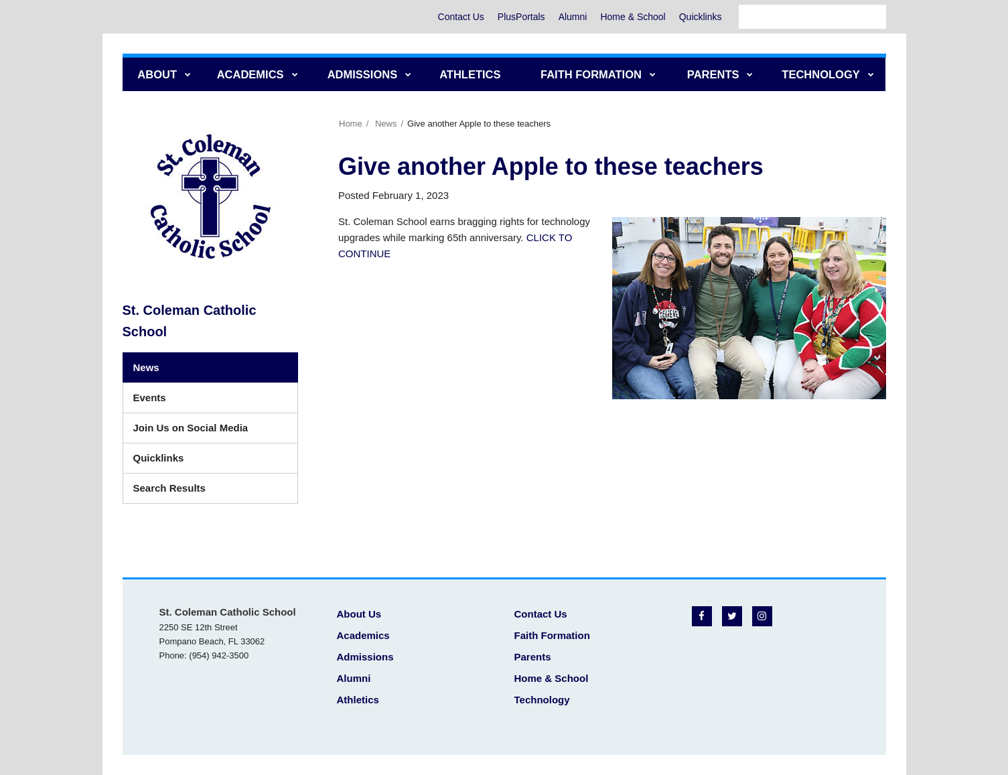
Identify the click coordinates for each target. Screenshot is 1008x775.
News (386, 124)
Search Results (169, 488)
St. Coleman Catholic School (190, 321)
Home (350, 124)
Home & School (632, 16)
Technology (542, 699)
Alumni (573, 16)
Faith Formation (552, 635)
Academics (363, 635)
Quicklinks (700, 16)
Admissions (365, 656)
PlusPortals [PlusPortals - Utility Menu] (521, 16)
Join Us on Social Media (190, 427)
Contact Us (461, 16)
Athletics (358, 699)
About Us (359, 614)
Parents (532, 656)
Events (149, 397)
